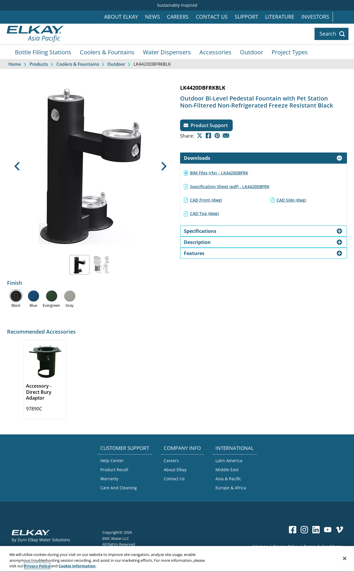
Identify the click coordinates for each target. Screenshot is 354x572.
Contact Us (212, 16)
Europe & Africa (230, 488)
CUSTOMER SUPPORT (124, 448)
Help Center (112, 460)
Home (14, 64)
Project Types (290, 52)
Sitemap (260, 546)
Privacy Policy (286, 546)
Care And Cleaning (118, 488)
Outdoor (251, 52)
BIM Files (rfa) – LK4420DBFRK (219, 173)
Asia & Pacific (228, 479)
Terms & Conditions (323, 546)
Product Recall (114, 470)
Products (39, 64)
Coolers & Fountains (107, 52)
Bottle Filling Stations (43, 52)
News (152, 16)
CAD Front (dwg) (206, 200)
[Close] (344, 565)
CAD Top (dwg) (204, 213)
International (343, 17)
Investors (315, 16)
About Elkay (121, 16)
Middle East (227, 470)
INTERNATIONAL (234, 448)
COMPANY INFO (182, 448)
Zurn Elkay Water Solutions (44, 539)
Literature (279, 16)
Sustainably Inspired (177, 5)
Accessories (215, 52)
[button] (17, 166)
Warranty (109, 479)
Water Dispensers (167, 52)
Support (246, 16)
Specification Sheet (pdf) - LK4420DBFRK (230, 186)
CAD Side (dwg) (291, 200)
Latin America (228, 460)
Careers (178, 16)
